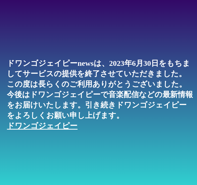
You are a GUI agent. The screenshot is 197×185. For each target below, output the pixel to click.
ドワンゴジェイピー (42, 125)
